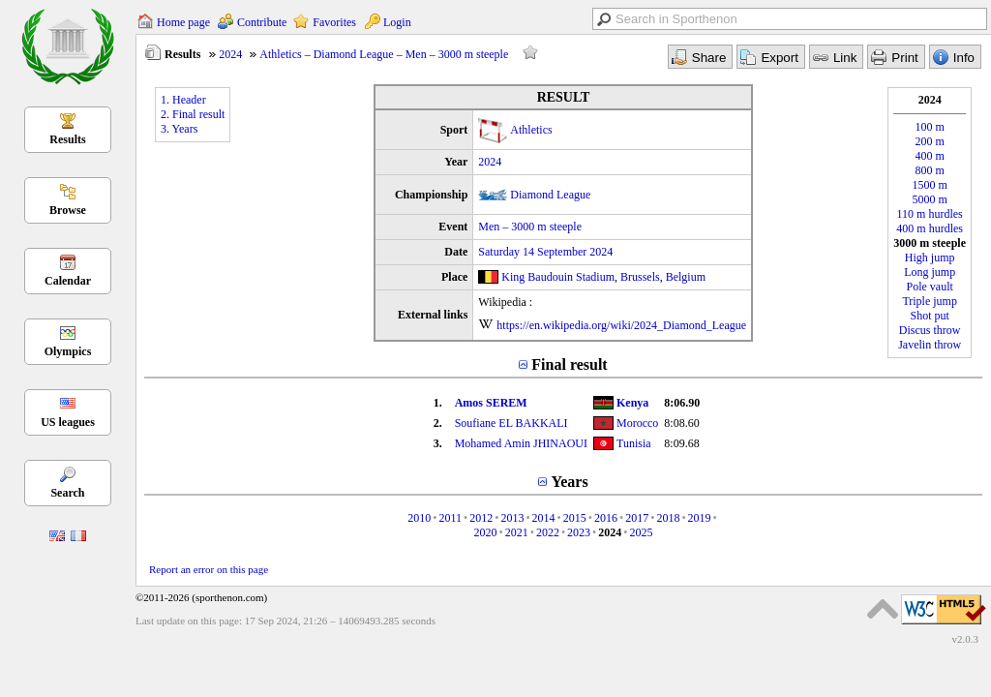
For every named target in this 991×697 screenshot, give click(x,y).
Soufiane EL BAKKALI (511, 423)
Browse (67, 210)
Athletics (531, 129)
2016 (605, 518)
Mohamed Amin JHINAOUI (521, 443)
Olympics (68, 351)
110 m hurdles (930, 214)
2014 (544, 518)
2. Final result (193, 114)
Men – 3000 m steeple (530, 226)
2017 (636, 518)
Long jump (929, 272)
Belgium (686, 277)
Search (67, 493)
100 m (930, 127)
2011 (450, 518)
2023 (578, 532)
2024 (230, 54)
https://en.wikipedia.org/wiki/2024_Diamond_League (621, 325)
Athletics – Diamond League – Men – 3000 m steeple (383, 54)
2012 (481, 518)
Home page (183, 22)
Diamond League (550, 194)
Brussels (640, 277)
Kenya (632, 402)
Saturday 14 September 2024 (545, 251)
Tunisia (633, 443)
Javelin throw (929, 344)
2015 (574, 518)
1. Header (183, 99)
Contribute (261, 22)
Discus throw (930, 330)
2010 (419, 518)
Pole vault (930, 286)
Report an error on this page (208, 569)
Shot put (930, 315)
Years (569, 481)
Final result (569, 364)
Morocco (637, 423)
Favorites (334, 22)
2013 (512, 518)
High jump (930, 257)
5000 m (930, 199)
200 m (930, 141)
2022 (547, 532)
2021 (516, 532)
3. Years (179, 129)
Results (67, 139)
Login (397, 22)
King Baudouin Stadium (558, 277)
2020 (484, 532)
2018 (667, 518)
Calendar (68, 281)
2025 (641, 532)
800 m (930, 170)
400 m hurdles (929, 228)
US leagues (68, 422)
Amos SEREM (491, 402)
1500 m (930, 185)
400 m (930, 156)
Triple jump (929, 301)
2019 (699, 518)
